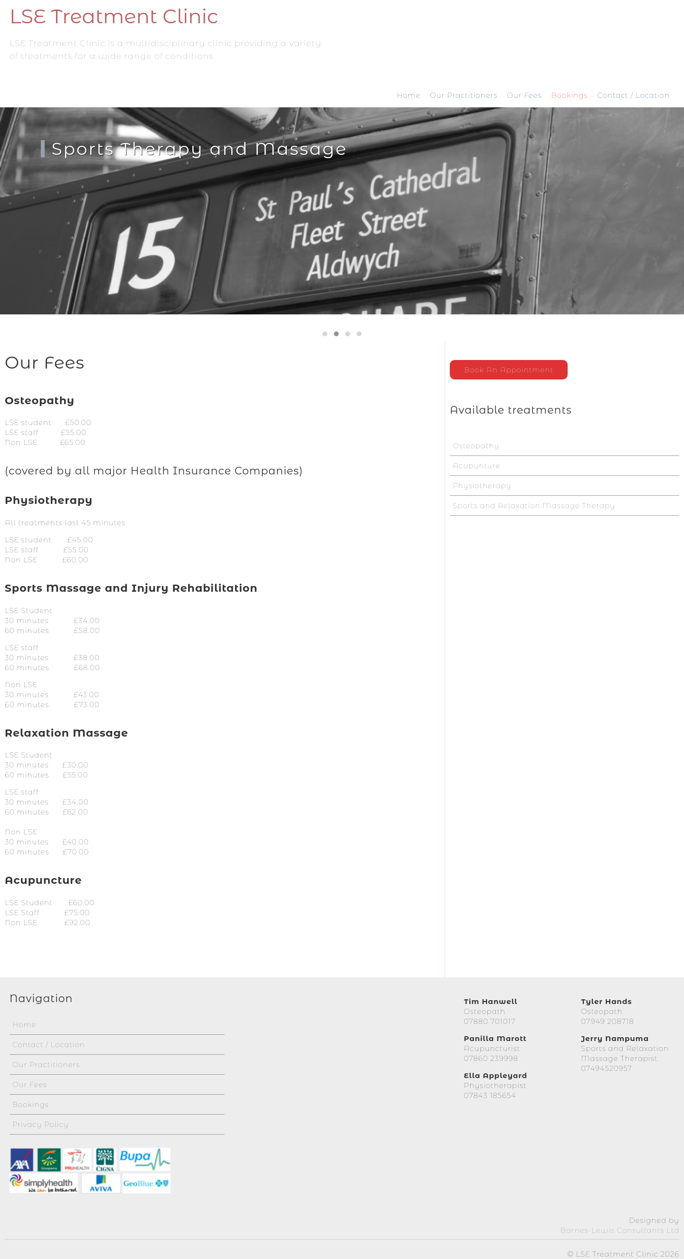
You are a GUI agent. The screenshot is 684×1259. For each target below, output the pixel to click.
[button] (325, 334)
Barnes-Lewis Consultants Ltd (619, 1226)
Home (408, 95)
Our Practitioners (463, 95)
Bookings (569, 95)
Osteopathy (476, 445)
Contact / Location (633, 95)
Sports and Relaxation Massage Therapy (534, 505)
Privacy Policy (40, 1120)
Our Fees (524, 95)
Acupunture (476, 465)
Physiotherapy (482, 485)
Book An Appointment (508, 369)
